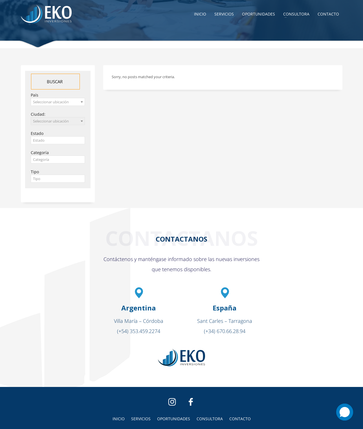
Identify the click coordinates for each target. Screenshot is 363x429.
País (34, 95)
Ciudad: (38, 114)
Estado (37, 133)
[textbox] (58, 140)
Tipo (35, 171)
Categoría (40, 152)
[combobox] (58, 102)
